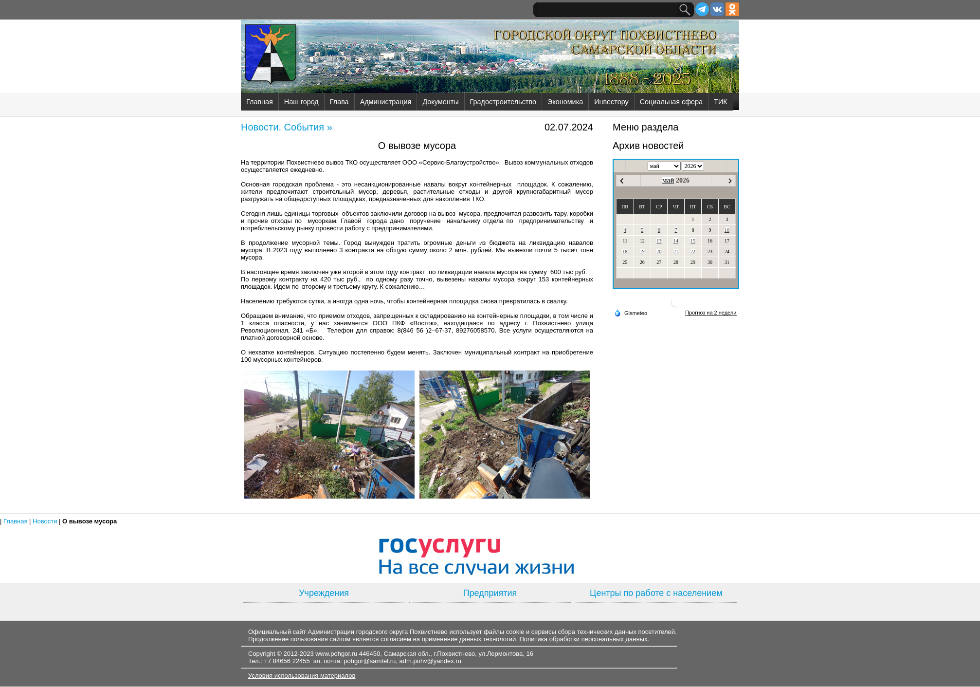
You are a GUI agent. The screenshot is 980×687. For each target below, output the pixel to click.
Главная (259, 102)
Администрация (386, 102)
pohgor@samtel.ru (370, 661)
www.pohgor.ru (336, 653)
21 (675, 251)
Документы (440, 102)
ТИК (720, 102)
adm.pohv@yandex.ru (430, 661)
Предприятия (490, 593)
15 (692, 240)
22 (692, 251)
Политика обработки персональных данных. (584, 639)
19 (642, 251)
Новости (46, 521)
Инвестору (611, 102)
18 (624, 251)
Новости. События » (286, 127)
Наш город (301, 102)
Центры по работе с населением (656, 593)
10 (727, 230)
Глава (339, 102)
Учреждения (324, 593)
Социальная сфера (671, 102)
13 (658, 240)
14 (675, 240)
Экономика (565, 102)
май (668, 180)
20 (658, 251)
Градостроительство (503, 102)
